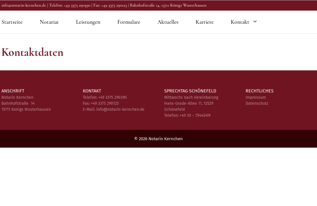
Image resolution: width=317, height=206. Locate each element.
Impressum (256, 97)
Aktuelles (167, 22)
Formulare (128, 22)
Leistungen (88, 22)
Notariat (49, 22)
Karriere (205, 22)
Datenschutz (257, 103)
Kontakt (247, 22)
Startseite (12, 22)
